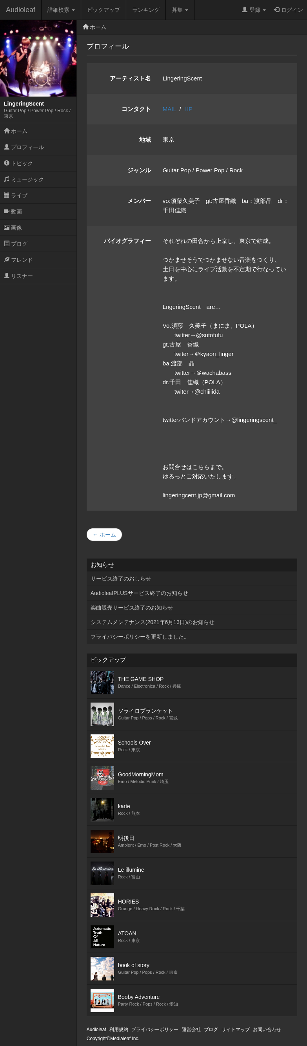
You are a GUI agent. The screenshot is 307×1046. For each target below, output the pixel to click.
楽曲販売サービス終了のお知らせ (132, 607)
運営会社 (191, 1029)
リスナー (18, 276)
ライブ (15, 195)
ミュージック (24, 179)
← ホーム (104, 534)
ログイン (288, 10)
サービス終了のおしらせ (121, 578)
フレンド (18, 260)
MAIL (169, 109)
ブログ (15, 244)
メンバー (139, 200)
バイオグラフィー (127, 240)
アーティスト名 (130, 78)
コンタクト (136, 109)
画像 (13, 228)
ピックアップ (103, 10)
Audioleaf (20, 10)
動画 (13, 211)
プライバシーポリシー (154, 1029)
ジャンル (139, 170)
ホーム (15, 131)
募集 (180, 10)
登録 (254, 10)
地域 (145, 139)
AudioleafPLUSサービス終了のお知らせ (139, 593)
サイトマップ (236, 1029)
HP (188, 109)
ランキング (146, 10)
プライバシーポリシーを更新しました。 (140, 636)
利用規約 (118, 1029)
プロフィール (24, 147)
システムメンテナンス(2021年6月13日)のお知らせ (152, 622)
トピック (18, 163)
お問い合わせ (267, 1029)
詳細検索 (61, 10)
